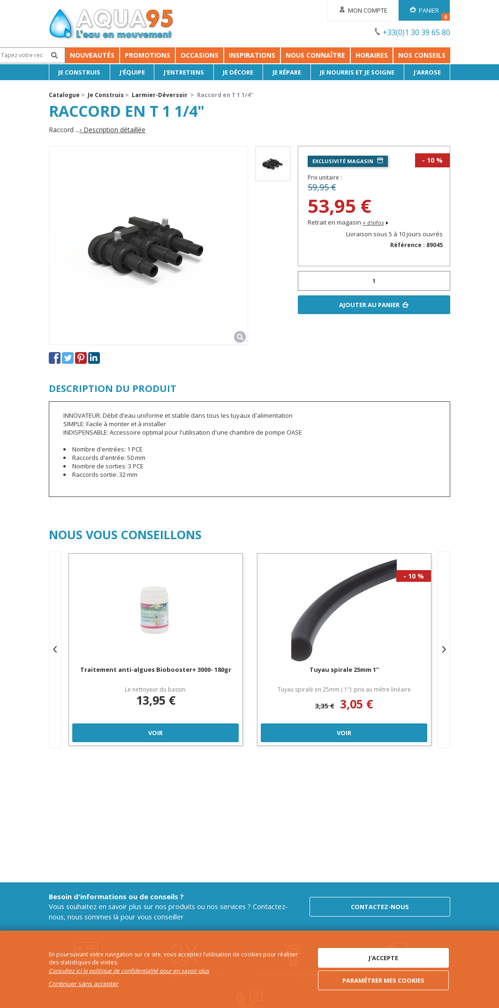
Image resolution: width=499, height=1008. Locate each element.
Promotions (131, 55)
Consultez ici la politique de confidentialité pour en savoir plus (129, 971)
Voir (155, 733)
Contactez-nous (380, 907)
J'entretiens (184, 72)
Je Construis (79, 72)
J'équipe (132, 72)
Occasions (183, 55)
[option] (273, 163)
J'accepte (383, 958)
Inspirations (305, 55)
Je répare (286, 72)
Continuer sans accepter (84, 983)
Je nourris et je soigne (357, 72)
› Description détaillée (112, 130)
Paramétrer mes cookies (383, 980)
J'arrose (427, 72)
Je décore (238, 72)
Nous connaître (368, 55)
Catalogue (64, 95)
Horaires (424, 55)
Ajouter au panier (369, 305)
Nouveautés (75, 55)
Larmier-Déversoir (160, 95)
